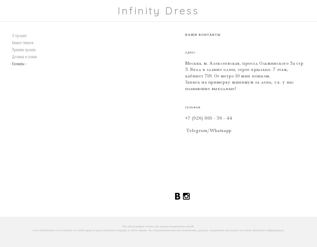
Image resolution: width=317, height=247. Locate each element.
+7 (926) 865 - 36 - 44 (208, 118)
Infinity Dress (159, 10)
